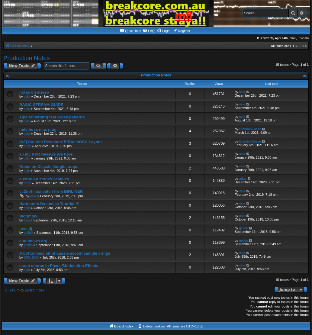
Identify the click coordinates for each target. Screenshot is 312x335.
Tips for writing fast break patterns (52, 117)
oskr (27, 96)
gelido (28, 232)
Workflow (28, 216)
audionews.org (33, 241)
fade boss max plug (37, 129)
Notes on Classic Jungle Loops (49, 166)
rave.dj (25, 228)
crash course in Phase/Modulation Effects (58, 265)
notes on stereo (34, 92)
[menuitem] (149, 30)
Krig (27, 220)
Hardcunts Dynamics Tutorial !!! (49, 203)
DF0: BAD (31, 257)
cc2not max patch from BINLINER (51, 191)
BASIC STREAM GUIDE (41, 104)
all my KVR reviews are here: (46, 154)
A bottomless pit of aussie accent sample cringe (64, 253)
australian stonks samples (44, 179)
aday (27, 146)
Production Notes (26, 58)
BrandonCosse (250, 129)
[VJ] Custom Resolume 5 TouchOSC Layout (60, 142)
